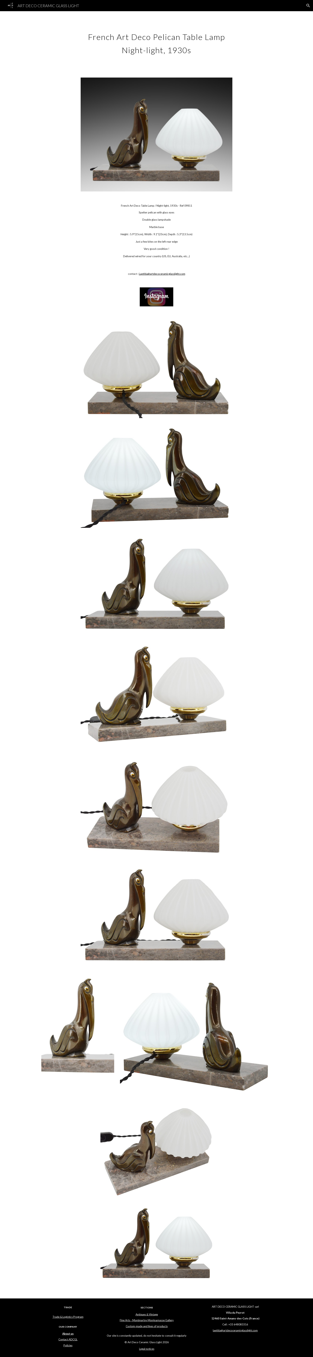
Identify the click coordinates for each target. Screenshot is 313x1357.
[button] (308, 5)
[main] (156, 42)
